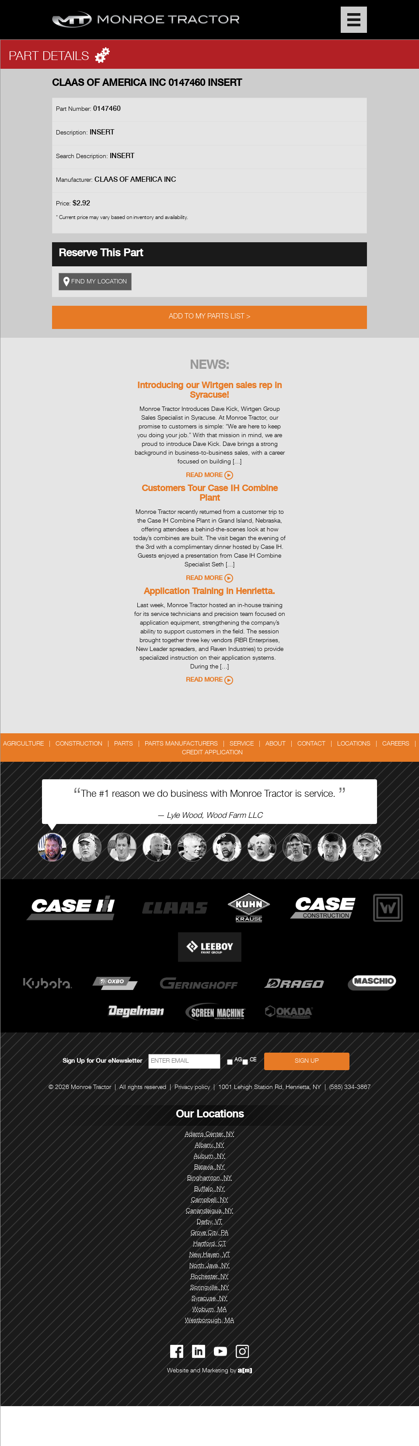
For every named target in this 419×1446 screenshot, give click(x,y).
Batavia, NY (209, 1167)
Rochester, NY (210, 1277)
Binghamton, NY (209, 1178)
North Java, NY (209, 1266)
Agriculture (23, 744)
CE (253, 1060)
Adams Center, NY (209, 1134)
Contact (311, 744)
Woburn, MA (209, 1310)
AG (238, 1060)
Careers (395, 744)
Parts (123, 744)
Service (242, 744)
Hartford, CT (209, 1244)
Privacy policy (192, 1088)
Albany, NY (209, 1145)
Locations (353, 744)
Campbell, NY (209, 1200)
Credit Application (212, 753)
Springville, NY (209, 1288)
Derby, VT (209, 1222)
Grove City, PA (209, 1233)
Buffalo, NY (209, 1189)
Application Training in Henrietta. (209, 592)
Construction (79, 744)
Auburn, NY (209, 1156)
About (275, 744)
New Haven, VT (209, 1255)
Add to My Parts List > (210, 317)
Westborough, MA (209, 1321)
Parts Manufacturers (181, 744)
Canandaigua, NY (209, 1211)
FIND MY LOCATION (95, 281)
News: (209, 366)
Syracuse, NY (209, 1299)
